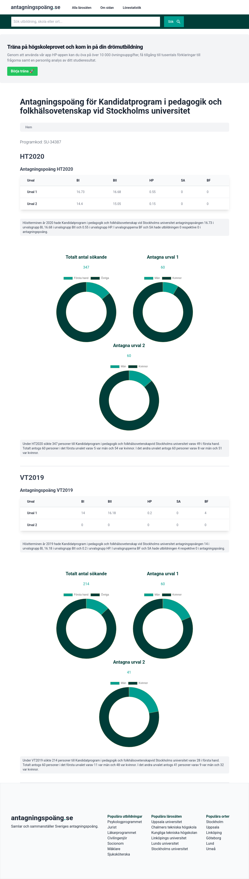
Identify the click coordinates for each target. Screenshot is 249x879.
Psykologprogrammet (124, 822)
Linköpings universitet (168, 838)
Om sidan (107, 7)
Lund (210, 843)
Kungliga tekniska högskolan (174, 833)
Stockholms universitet (169, 849)
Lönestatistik (132, 7)
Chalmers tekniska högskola (173, 827)
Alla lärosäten (81, 7)
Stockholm (214, 822)
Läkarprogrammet (121, 833)
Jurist (112, 827)
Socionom (115, 843)
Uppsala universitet (166, 822)
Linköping (214, 833)
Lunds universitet (164, 843)
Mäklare (113, 849)
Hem (28, 127)
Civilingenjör (117, 838)
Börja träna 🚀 (22, 71)
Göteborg (213, 838)
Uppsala (212, 827)
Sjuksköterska (118, 854)
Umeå (211, 849)
